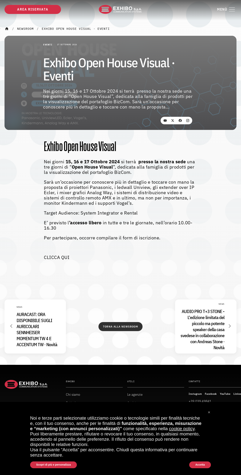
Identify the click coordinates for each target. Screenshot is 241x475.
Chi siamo (73, 394)
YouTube (225, 394)
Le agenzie (135, 394)
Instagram (195, 394)
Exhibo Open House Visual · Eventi (76, 29)
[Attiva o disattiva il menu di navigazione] (226, 9)
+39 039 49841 (200, 401)
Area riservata (32, 9)
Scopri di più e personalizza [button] (53, 464)
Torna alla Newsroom (120, 326)
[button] (209, 411)
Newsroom (25, 29)
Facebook (211, 394)
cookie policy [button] (182, 428)
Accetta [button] (200, 464)
